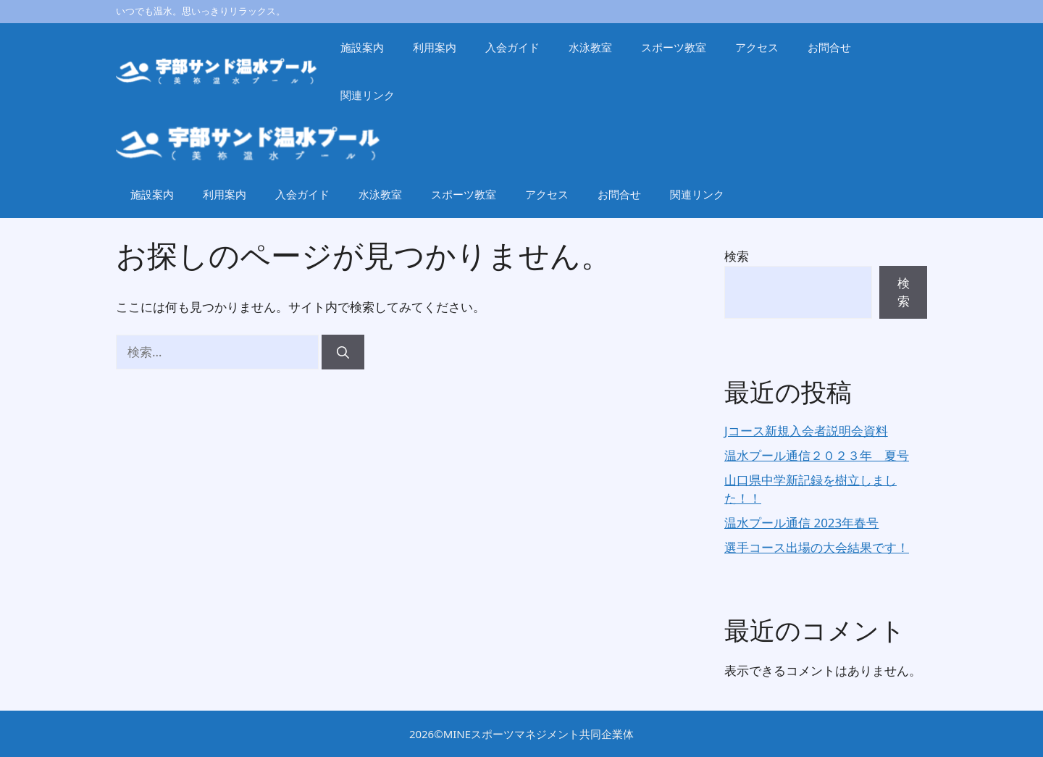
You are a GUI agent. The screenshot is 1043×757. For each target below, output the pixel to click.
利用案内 (434, 47)
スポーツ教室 (673, 47)
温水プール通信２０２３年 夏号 (816, 455)
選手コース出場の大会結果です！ (816, 547)
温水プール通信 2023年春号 (801, 522)
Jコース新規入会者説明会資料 (806, 430)
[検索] (343, 352)
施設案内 (362, 47)
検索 (736, 256)
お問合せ (829, 47)
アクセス (757, 47)
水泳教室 (590, 47)
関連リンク (367, 95)
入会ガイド (512, 47)
